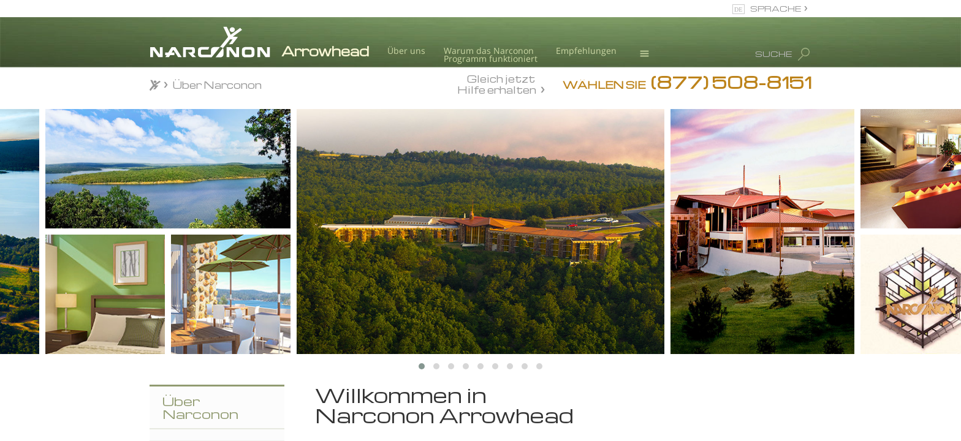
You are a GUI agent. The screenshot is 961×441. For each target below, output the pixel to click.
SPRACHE (775, 8)
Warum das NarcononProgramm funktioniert (490, 55)
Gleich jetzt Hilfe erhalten (496, 84)
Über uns (406, 51)
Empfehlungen (586, 51)
